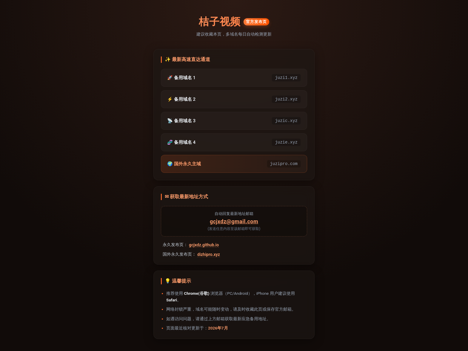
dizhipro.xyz (208, 254)
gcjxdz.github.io (204, 244)
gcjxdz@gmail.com (234, 221)
